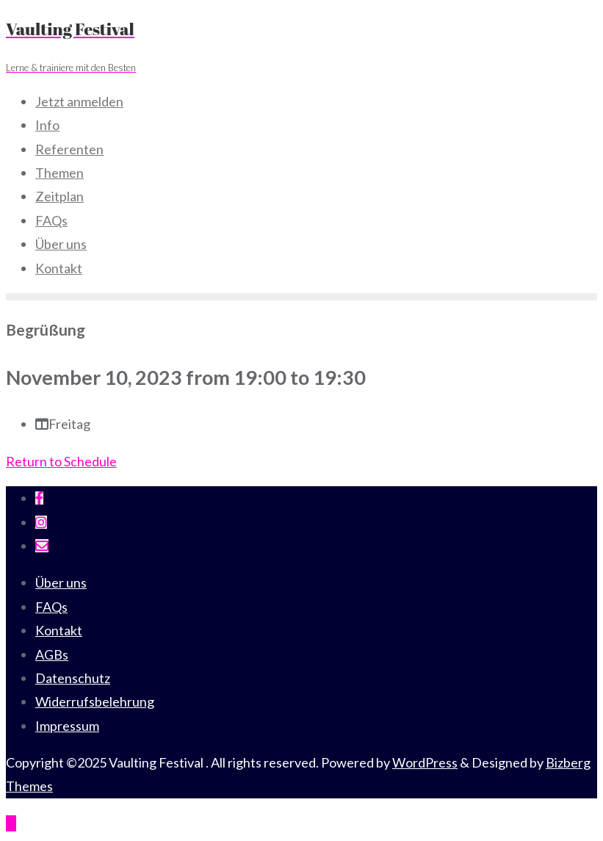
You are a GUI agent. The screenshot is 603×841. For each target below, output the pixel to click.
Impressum (67, 726)
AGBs (51, 654)
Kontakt (58, 630)
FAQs (51, 607)
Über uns (61, 582)
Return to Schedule (61, 461)
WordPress (425, 762)
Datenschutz (72, 678)
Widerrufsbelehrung (94, 701)
